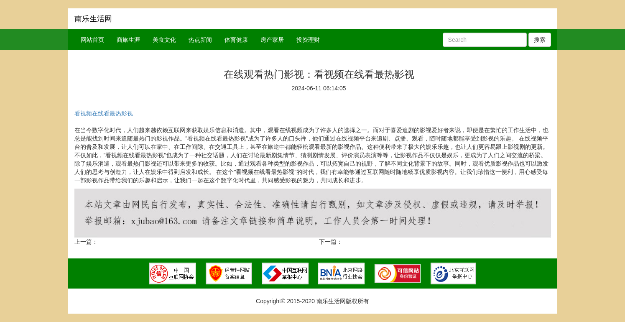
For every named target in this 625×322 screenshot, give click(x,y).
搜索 (540, 39)
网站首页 (92, 39)
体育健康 (236, 39)
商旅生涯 (128, 39)
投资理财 (308, 39)
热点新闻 (200, 39)
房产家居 (272, 39)
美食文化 (164, 39)
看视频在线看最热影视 (103, 113)
